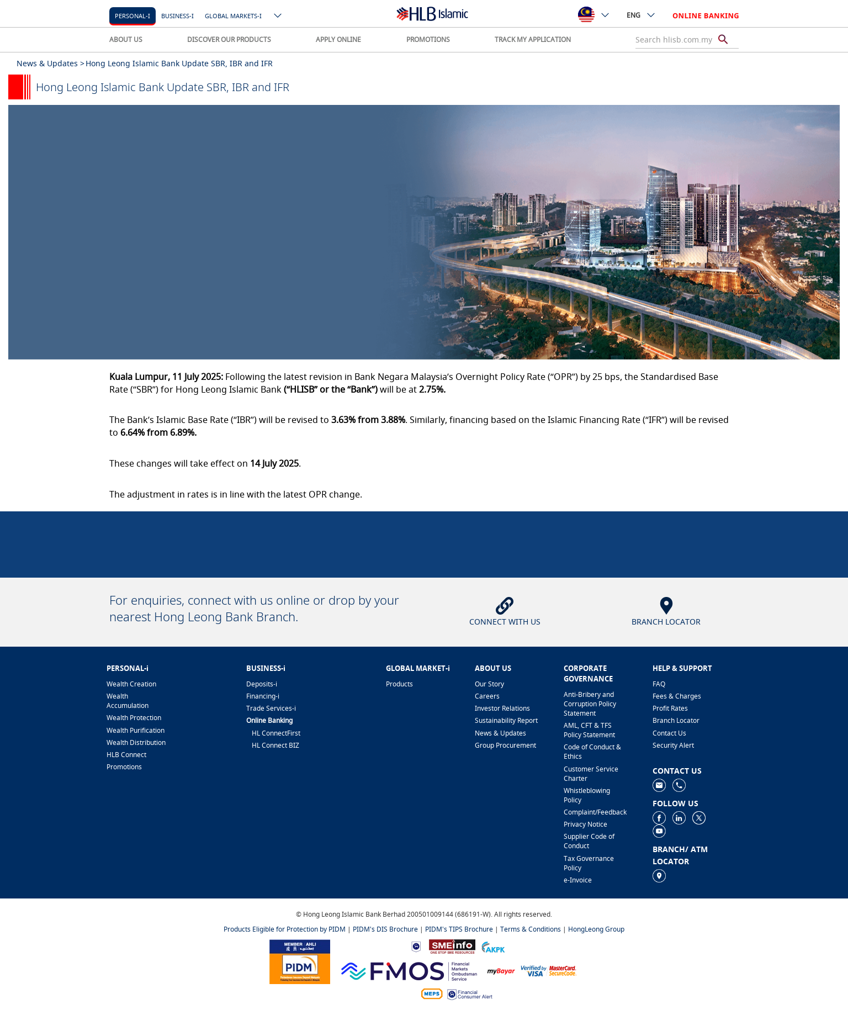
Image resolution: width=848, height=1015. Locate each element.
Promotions (124, 766)
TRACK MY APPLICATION (533, 39)
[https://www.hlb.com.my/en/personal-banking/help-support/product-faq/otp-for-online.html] (549, 970)
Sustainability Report (506, 720)
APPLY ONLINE (338, 39)
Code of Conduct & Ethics (592, 751)
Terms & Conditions (530, 929)
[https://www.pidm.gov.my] (299, 961)
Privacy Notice (585, 824)
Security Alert (673, 745)
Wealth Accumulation (128, 700)
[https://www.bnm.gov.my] (416, 946)
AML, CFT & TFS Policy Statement (589, 730)
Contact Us (669, 733)
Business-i (177, 16)
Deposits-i (261, 684)
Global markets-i (233, 16)
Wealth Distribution (136, 742)
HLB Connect (126, 754)
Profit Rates (670, 708)
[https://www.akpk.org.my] (493, 945)
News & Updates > (50, 63)
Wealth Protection (134, 717)
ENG (641, 15)
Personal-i (132, 16)
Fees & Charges (677, 696)
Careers (487, 696)
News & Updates (500, 733)
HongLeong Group (596, 929)
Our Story (489, 684)
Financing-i (262, 696)
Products (399, 684)
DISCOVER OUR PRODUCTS (229, 39)
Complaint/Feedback (595, 812)
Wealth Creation (131, 684)
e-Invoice (578, 880)
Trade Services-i (271, 708)
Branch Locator (676, 720)
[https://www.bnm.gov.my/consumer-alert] (469, 993)
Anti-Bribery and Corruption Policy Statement (590, 704)
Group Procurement (505, 745)
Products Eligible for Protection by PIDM (285, 929)
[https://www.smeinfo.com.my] (452, 945)
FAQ (659, 684)
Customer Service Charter (591, 773)
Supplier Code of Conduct (589, 841)
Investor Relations (502, 708)
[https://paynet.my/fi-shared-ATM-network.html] (432, 993)
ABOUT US (125, 39)
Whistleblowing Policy (587, 795)
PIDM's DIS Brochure (385, 929)
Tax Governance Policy (589, 863)
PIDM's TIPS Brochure (459, 929)
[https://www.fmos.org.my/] (409, 970)
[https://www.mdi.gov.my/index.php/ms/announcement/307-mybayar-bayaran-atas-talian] (501, 970)
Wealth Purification (136, 730)
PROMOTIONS (428, 39)
